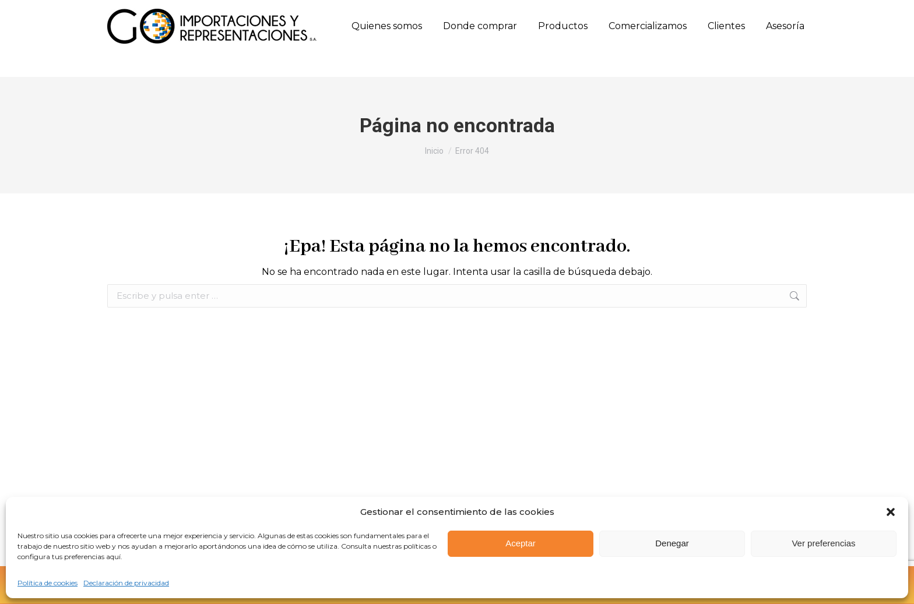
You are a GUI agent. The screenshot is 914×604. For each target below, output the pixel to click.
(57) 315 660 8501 (235, 12)
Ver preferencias (823, 543)
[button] (891, 512)
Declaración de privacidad (126, 582)
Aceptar (520, 543)
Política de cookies (47, 582)
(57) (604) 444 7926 (149, 12)
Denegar (672, 543)
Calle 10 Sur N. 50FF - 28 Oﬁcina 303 (425, 12)
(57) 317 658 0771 (309, 12)
